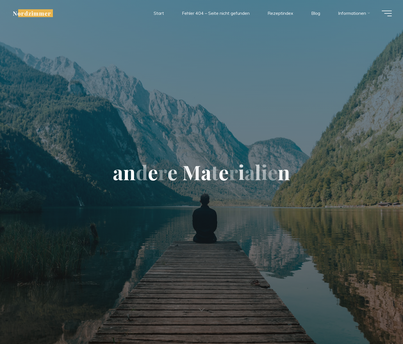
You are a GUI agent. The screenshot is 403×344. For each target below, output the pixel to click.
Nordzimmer (32, 13)
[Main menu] (387, 13)
